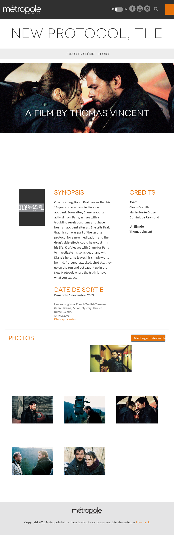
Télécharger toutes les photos (149, 338)
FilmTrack (143, 522)
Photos (104, 54)
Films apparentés (65, 319)
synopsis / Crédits (81, 54)
